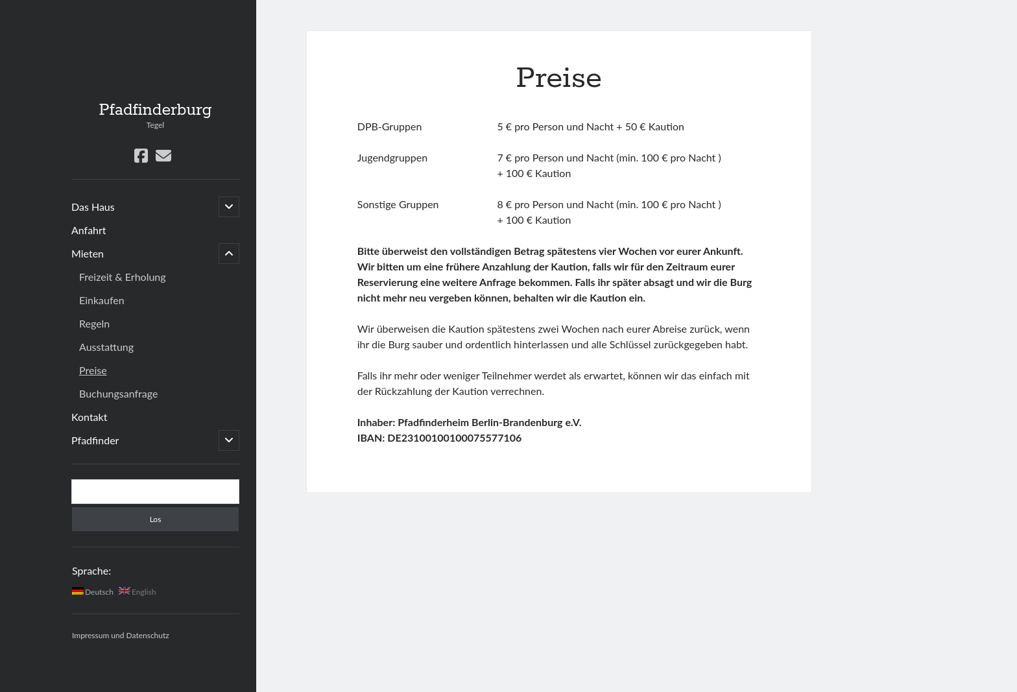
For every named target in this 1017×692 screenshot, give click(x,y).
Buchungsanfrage (118, 393)
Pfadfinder (95, 440)
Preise (93, 370)
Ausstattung (106, 346)
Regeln (94, 323)
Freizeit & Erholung (122, 276)
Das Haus (93, 206)
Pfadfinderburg (155, 110)
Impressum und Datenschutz (120, 635)
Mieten (87, 253)
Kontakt (89, 417)
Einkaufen (102, 300)
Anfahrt (88, 230)
